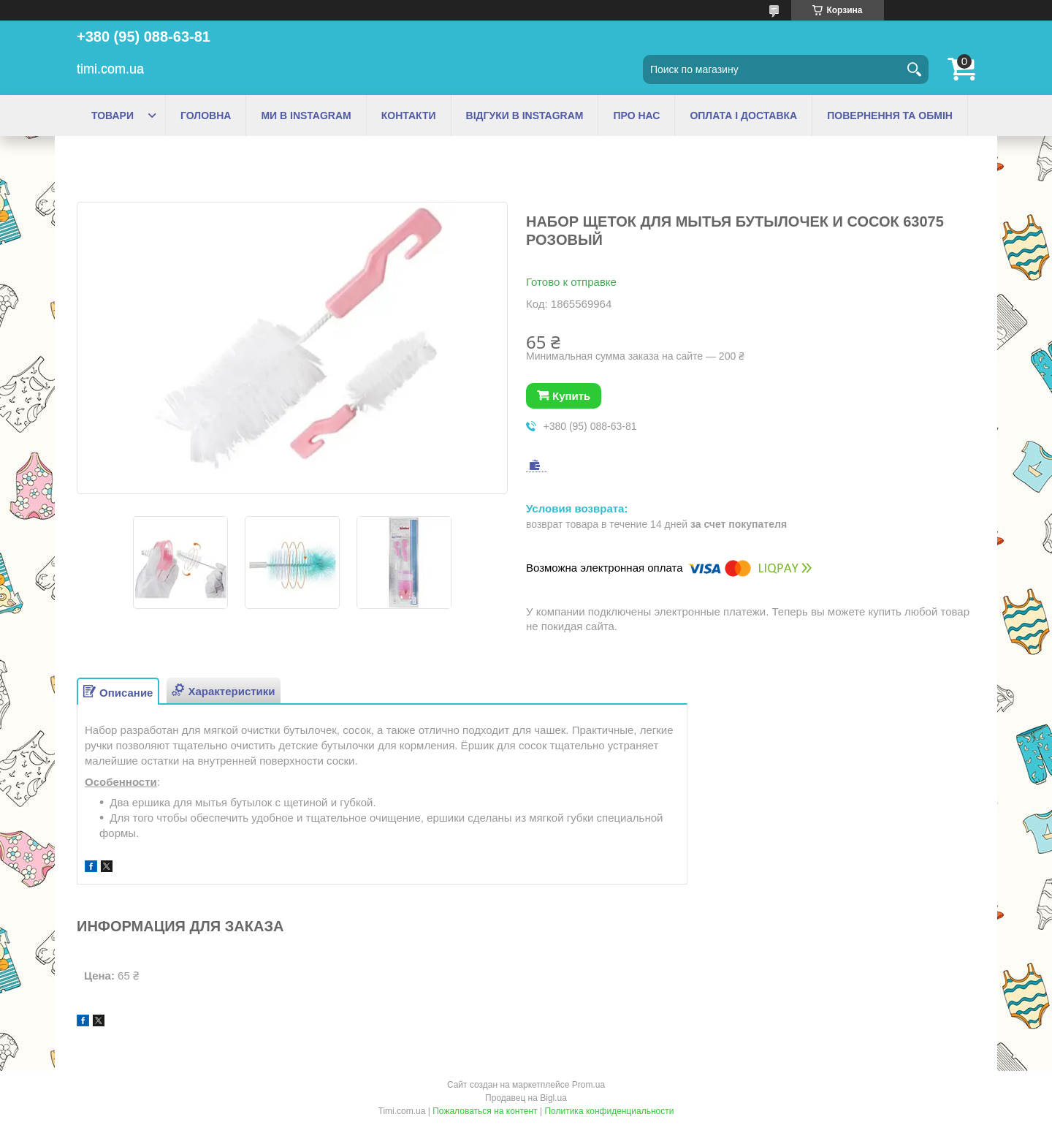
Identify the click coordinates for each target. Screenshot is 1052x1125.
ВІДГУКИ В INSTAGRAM (525, 115)
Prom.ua (588, 1085)
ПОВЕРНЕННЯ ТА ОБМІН (890, 115)
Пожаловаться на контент (484, 1111)
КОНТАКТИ (408, 115)
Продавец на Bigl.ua (526, 1098)
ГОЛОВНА (205, 115)
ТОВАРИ (112, 115)
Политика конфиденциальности (609, 1111)
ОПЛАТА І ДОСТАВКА (743, 115)
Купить (571, 396)
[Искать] (914, 69)
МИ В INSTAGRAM (306, 115)
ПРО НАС (636, 115)
